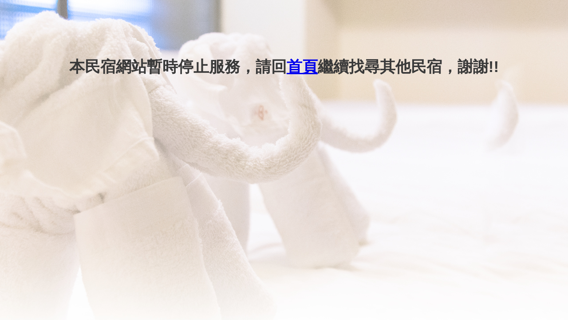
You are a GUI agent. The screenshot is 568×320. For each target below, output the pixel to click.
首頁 (302, 66)
